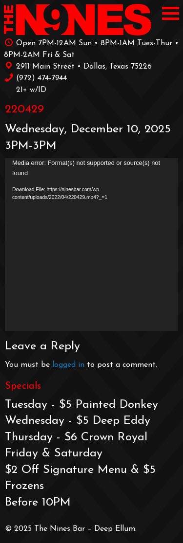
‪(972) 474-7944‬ (35, 77)
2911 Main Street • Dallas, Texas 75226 (78, 66)
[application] (91, 244)
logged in (68, 365)
